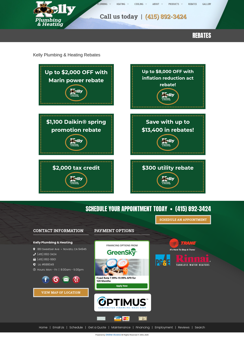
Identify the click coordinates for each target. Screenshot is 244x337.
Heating (121, 4)
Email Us (58, 327)
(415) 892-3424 (165, 16)
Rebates (192, 4)
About (156, 4)
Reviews (184, 327)
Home (43, 327)
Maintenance (121, 327)
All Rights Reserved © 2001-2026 (135, 335)
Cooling (138, 4)
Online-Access (113, 335)
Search (200, 327)
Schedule (76, 327)
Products (173, 4)
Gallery (206, 4)
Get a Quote (97, 327)
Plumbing (102, 4)
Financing (143, 327)
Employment (164, 327)
